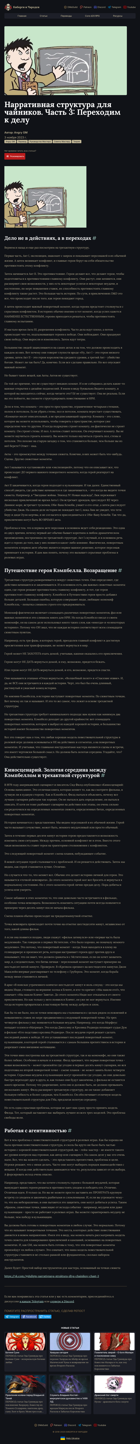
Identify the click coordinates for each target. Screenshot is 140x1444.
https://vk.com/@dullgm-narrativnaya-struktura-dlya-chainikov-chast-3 (51, 1276)
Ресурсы (117, 15)
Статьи (43, 15)
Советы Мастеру (62, 141)
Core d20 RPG (92, 15)
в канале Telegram (32, 1301)
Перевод (22, 141)
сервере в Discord (62, 1301)
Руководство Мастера (40, 141)
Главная (22, 15)
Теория (77, 141)
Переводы (66, 15)
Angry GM (10, 141)
